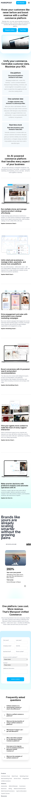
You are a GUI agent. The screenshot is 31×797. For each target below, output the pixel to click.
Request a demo (9, 30)
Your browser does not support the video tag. (15, 42)
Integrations (26, 778)
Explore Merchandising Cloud (9, 385)
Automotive (4, 786)
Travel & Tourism (5, 793)
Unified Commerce (6, 781)
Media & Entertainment (20, 788)
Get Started (21, 2)
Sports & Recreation (21, 791)
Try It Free (23, 30)
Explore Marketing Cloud (8, 328)
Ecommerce (22, 786)
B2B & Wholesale (13, 786)
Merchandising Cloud (6, 778)
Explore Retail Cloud (7, 274)
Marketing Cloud (24, 776)
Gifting (10, 788)
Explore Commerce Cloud (8, 223)
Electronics (4, 788)
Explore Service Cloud (7, 440)
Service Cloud (17, 778)
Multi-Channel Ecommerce (7, 791)
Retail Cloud (15, 776)
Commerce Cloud (5, 776)
